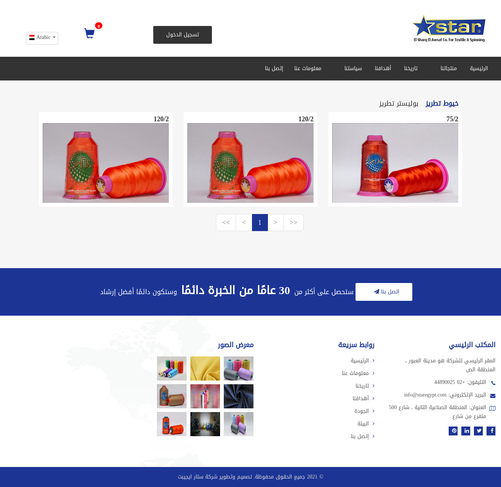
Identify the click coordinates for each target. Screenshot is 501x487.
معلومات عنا (307, 68)
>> (293, 222)
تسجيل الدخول (182, 35)
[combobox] (42, 38)
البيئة (365, 424)
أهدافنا (383, 68)
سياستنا (351, 68)
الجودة (364, 411)
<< (226, 222)
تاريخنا (411, 68)
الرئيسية (479, 68)
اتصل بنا (385, 292)
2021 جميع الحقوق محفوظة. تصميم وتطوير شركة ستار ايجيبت (248, 477)
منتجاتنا (446, 68)
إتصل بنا (274, 68)
